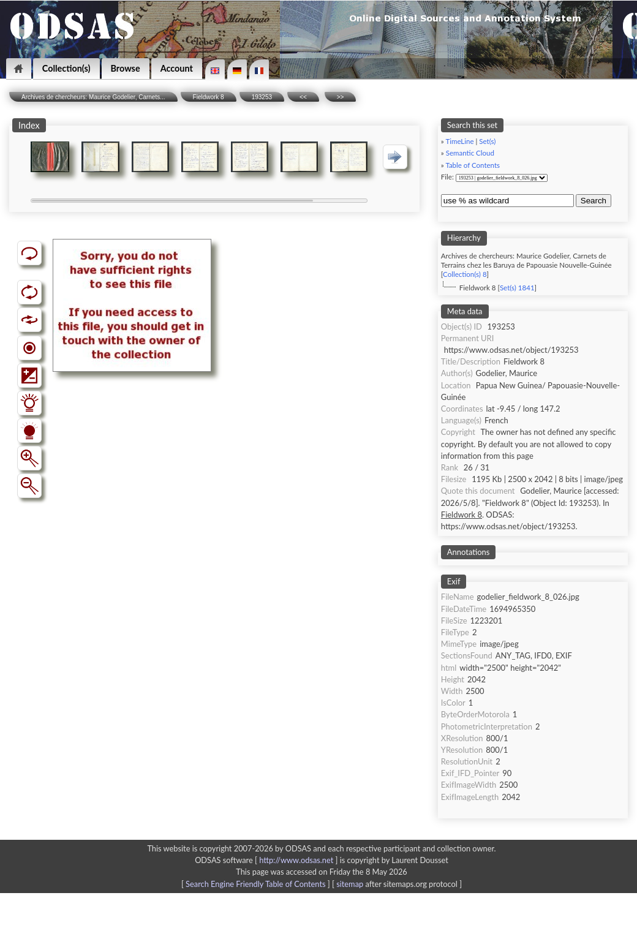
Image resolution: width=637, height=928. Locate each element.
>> (340, 97)
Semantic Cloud (470, 153)
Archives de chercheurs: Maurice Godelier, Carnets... (93, 97)
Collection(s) (66, 68)
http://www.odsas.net (296, 860)
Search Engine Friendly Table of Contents (255, 884)
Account (176, 68)
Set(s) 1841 (517, 288)
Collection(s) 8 (464, 274)
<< (303, 97)
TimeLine (459, 141)
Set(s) (487, 141)
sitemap (349, 884)
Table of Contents (472, 165)
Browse (125, 68)
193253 (262, 97)
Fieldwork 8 (208, 97)
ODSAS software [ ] (267, 860)
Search (593, 200)
